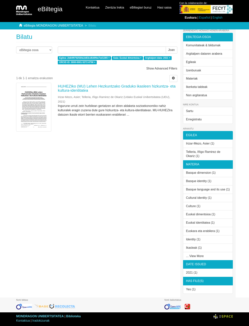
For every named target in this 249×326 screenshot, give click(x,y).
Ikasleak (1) (194, 247)
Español (204, 17)
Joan (171, 49)
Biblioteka (73, 316)
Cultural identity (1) (199, 197)
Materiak (192, 78)
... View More (195, 256)
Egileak (191, 62)
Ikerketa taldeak (197, 86)
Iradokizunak (41, 320)
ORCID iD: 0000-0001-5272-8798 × (77, 62)
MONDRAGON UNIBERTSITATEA (40, 316)
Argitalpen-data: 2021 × (157, 58)
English (217, 17)
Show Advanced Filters (161, 68)
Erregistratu (194, 119)
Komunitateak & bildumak (203, 45)
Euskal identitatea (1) (200, 222)
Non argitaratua (196, 95)
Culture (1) (193, 206)
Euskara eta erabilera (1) (203, 231)
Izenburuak (193, 70)
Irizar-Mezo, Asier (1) (200, 143)
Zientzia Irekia (114, 7)
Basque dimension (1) (201, 172)
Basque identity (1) (198, 181)
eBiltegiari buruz (141, 7)
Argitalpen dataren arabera (204, 53)
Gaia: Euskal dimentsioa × (127, 58)
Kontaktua (92, 7)
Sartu (189, 111)
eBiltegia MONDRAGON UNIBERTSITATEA (53, 25)
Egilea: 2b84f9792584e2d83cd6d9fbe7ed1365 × (84, 58)
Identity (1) (193, 239)
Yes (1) (191, 289)
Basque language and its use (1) (208, 189)
